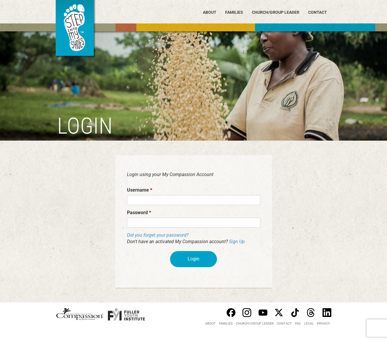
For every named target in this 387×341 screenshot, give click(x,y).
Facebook (231, 312)
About (209, 12)
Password (139, 212)
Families (234, 12)
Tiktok (295, 312)
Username (139, 190)
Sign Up (237, 241)
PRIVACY (323, 323)
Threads (310, 312)
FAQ (298, 323)
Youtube (263, 312)
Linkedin (326, 312)
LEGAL (309, 323)
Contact (317, 12)
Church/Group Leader (275, 12)
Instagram (246, 312)
